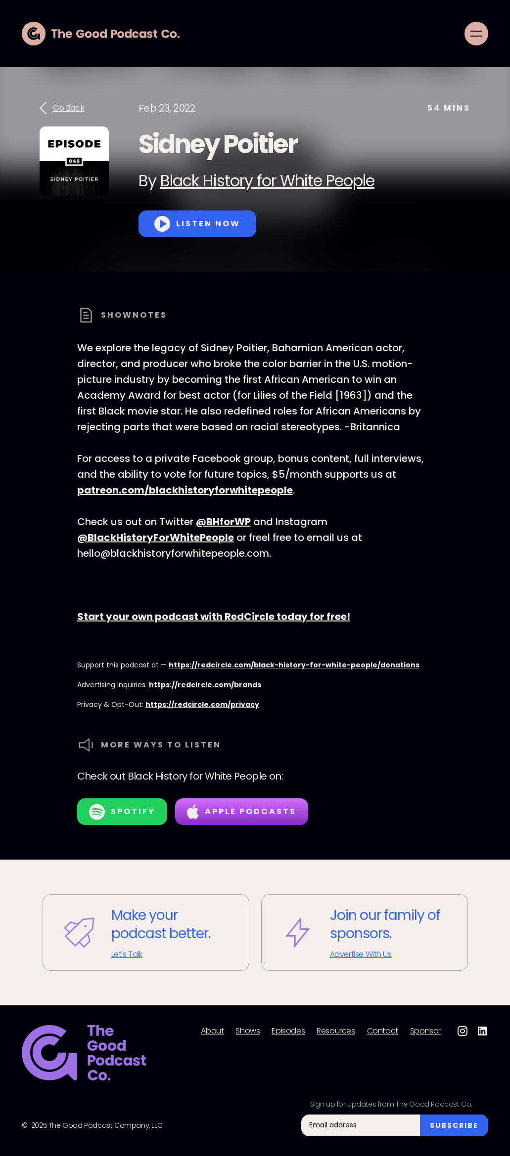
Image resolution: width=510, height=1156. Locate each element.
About (212, 1031)
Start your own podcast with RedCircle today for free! (213, 616)
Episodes (288, 1031)
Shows (247, 1031)
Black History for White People (267, 180)
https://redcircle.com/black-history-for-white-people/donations (294, 665)
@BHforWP (223, 522)
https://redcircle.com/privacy (202, 704)
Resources (336, 1031)
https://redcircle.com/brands (205, 685)
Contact (382, 1031)
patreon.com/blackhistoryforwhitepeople (185, 490)
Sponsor (425, 1031)
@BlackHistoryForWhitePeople (155, 537)
